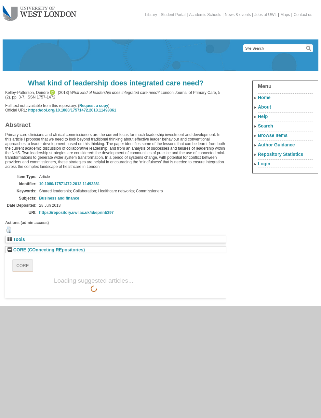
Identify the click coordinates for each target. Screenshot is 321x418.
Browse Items (273, 135)
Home (264, 97)
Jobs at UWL (265, 14)
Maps (285, 14)
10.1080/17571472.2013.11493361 (69, 184)
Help (263, 116)
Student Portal (173, 14)
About (264, 107)
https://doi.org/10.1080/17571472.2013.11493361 (72, 110)
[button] (8, 230)
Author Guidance (276, 144)
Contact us (303, 14)
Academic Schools (205, 14)
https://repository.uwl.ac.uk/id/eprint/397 (76, 212)
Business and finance (59, 198)
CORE (22, 265)
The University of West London (39, 11)
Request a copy (93, 105)
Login (264, 163)
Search (265, 125)
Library (151, 14)
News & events (238, 14)
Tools (16, 239)
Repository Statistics (280, 154)
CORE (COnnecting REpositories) (46, 249)
